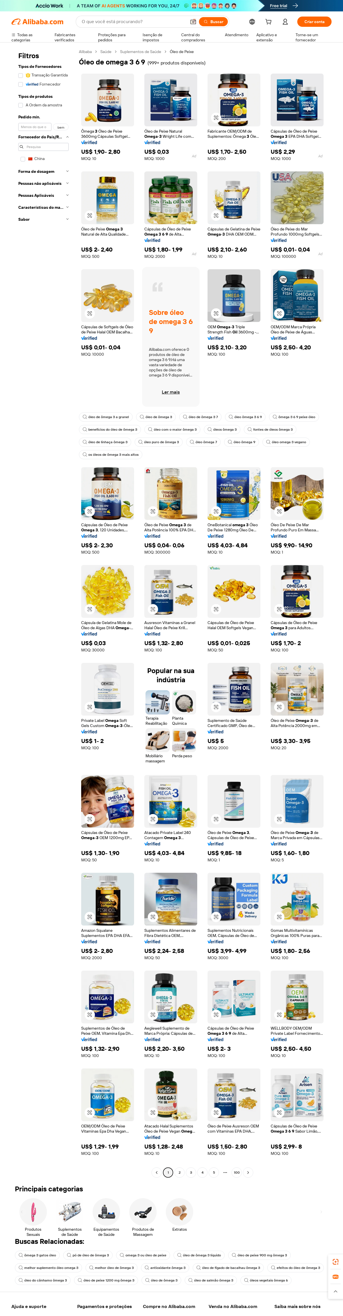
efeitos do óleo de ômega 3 (295, 1268)
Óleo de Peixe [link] (182, 51)
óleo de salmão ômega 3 (210, 1280)
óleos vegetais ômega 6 (266, 1280)
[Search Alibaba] (133, 22)
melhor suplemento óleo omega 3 (48, 1268)
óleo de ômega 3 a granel (106, 417)
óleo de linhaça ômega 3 (105, 442)
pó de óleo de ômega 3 (88, 1255)
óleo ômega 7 (203, 442)
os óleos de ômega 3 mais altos (111, 454)
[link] (335, 1261)
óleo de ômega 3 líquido (199, 1255)
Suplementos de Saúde (140, 51)
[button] (193, 21)
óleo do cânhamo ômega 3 (43, 1280)
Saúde (105, 51)
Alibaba (85, 51)
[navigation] (43, 613)
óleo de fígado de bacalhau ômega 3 (228, 1268)
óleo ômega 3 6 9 (245, 417)
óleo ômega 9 (241, 442)
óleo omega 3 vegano (286, 442)
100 (237, 1173)
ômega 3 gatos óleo (37, 1255)
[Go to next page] (248, 1172)
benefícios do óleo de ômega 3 (110, 429)
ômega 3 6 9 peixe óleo (294, 417)
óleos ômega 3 (222, 429)
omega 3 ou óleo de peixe (143, 1255)
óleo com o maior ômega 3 (172, 429)
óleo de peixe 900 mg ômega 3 (259, 1255)
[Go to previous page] (156, 1172)
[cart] (269, 22)
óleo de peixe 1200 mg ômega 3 (106, 1280)
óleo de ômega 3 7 (200, 417)
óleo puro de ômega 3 (158, 442)
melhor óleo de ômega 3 (111, 1268)
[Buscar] (213, 21)
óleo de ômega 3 (156, 417)
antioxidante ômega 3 (165, 1268)
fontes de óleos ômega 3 (270, 429)
